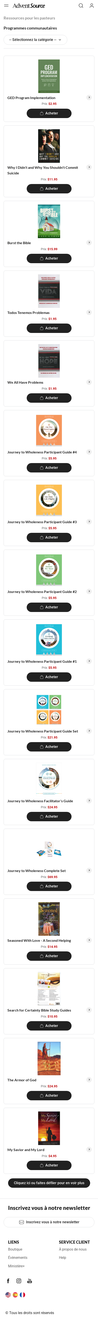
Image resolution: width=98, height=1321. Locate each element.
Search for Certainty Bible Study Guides (39, 1010)
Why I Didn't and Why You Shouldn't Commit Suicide (42, 170)
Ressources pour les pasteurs (29, 17)
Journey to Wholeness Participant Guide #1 (42, 661)
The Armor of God (21, 1080)
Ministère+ (16, 1266)
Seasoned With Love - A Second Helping (39, 940)
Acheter (49, 113)
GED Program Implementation (31, 97)
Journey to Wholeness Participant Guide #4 (42, 452)
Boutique (15, 1249)
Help (62, 1257)
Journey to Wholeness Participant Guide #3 (42, 522)
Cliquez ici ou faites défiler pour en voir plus (49, 1183)
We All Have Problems (25, 382)
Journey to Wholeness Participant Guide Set (42, 731)
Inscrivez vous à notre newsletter (49, 1222)
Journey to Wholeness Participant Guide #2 (42, 591)
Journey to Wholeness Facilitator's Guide (40, 801)
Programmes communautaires (30, 27)
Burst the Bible (19, 243)
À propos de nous (73, 1249)
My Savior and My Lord (25, 1149)
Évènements (17, 1257)
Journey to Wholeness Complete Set (36, 870)
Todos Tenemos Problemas (28, 312)
